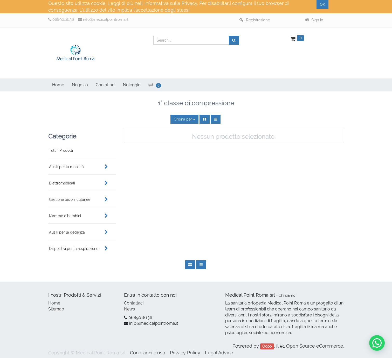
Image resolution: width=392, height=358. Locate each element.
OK (322, 4)
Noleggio (132, 84)
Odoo (267, 346)
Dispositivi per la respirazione (73, 249)
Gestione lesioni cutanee (69, 199)
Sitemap (56, 309)
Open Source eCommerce (314, 346)
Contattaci (133, 303)
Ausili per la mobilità (66, 167)
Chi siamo (287, 295)
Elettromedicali (62, 183)
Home (54, 303)
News (129, 309)
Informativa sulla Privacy (171, 3)
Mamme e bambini (65, 216)
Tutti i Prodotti (61, 150)
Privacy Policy (185, 352)
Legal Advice (219, 352)
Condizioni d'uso (147, 352)
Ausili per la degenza (67, 232)
